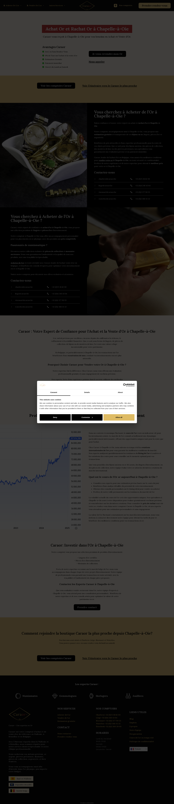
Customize (87, 417)
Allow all (119, 417)
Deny (55, 417)
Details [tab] (87, 392)
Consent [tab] (53, 392)
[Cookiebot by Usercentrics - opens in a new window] (124, 385)
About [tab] (120, 392)
